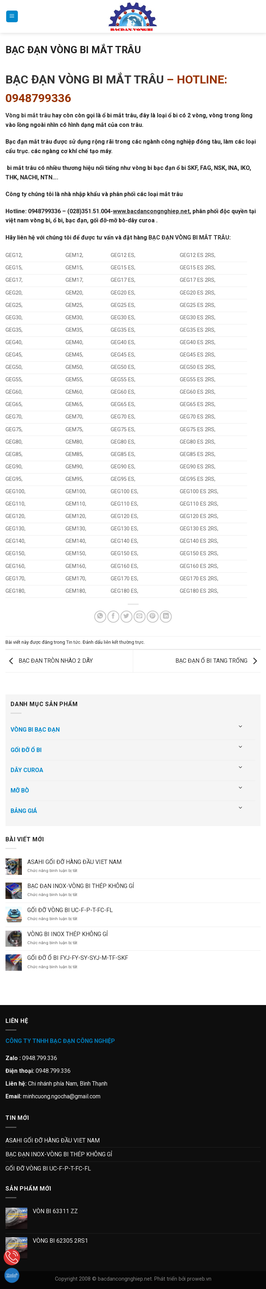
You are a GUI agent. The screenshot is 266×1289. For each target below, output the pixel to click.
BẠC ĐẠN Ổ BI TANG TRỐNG (218, 660)
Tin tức (73, 642)
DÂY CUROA (27, 770)
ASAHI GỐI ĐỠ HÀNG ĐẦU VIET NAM (74, 861)
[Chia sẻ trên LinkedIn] (166, 617)
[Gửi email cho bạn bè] (140, 617)
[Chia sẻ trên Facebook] (113, 617)
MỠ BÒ (20, 790)
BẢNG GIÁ (24, 810)
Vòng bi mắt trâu (28, 115)
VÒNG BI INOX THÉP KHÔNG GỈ (67, 934)
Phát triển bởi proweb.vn (182, 1279)
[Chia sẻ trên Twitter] (126, 617)
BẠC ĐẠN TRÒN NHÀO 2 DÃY (49, 660)
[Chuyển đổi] (241, 727)
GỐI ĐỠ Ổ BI (26, 750)
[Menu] (12, 17)
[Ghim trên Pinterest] (153, 617)
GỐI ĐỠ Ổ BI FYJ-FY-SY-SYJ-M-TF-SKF (77, 957)
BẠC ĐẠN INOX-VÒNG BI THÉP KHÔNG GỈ (80, 886)
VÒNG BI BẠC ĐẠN (35, 729)
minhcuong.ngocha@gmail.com (61, 1096)
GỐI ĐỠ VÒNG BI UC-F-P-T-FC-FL (70, 910)
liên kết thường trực (124, 642)
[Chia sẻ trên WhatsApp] (100, 617)
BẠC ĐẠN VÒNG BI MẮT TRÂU (84, 79)
